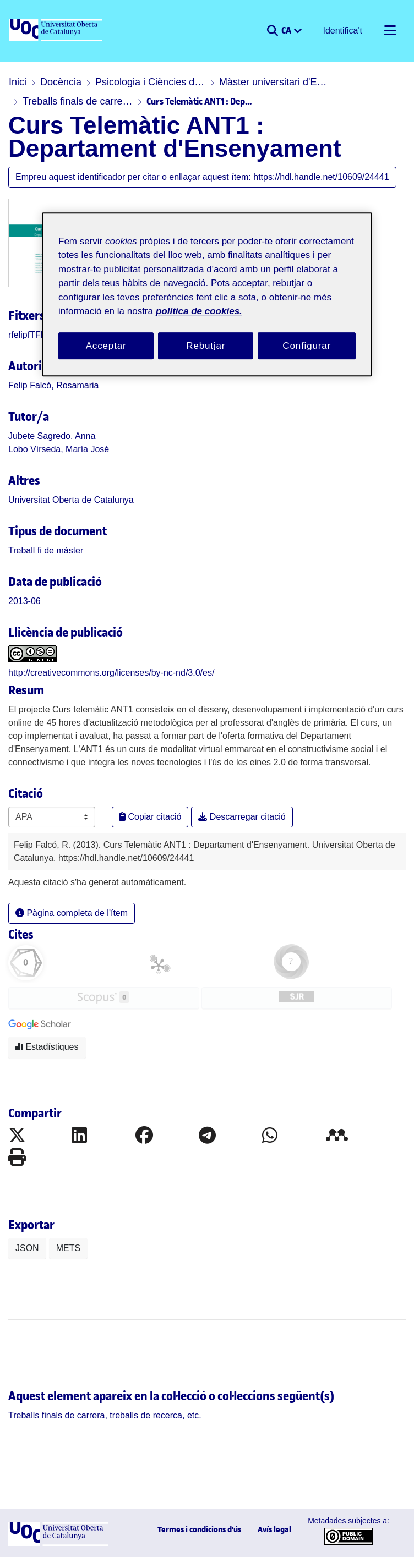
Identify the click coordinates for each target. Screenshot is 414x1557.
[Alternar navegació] (389, 30)
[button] (272, 30)
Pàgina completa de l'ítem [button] (71, 913)
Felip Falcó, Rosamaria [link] (53, 385)
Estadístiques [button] (47, 1046)
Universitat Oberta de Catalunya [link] (71, 500)
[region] (207, 294)
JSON (27, 1248)
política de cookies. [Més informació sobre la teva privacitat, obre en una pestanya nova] (199, 311)
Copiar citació (150, 816)
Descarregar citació (241, 816)
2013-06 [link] (24, 601)
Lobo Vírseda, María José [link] (58, 449)
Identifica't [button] (343, 30)
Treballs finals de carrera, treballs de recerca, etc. (78, 101)
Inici (17, 81)
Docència (60, 81)
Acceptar (106, 346)
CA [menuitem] (287, 30)
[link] (45, 550)
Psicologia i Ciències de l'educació (150, 81)
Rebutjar (205, 346)
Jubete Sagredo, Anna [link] (51, 436)
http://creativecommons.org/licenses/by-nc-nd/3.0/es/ (111, 672)
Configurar (306, 346)
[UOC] (57, 31)
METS (68, 1248)
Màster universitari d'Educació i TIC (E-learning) (274, 81)
